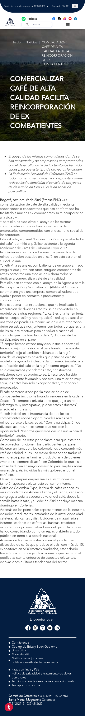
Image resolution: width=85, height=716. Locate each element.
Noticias (31, 42)
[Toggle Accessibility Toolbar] (8, 707)
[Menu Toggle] (68, 24)
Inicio (17, 42)
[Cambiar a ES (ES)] (75, 6)
